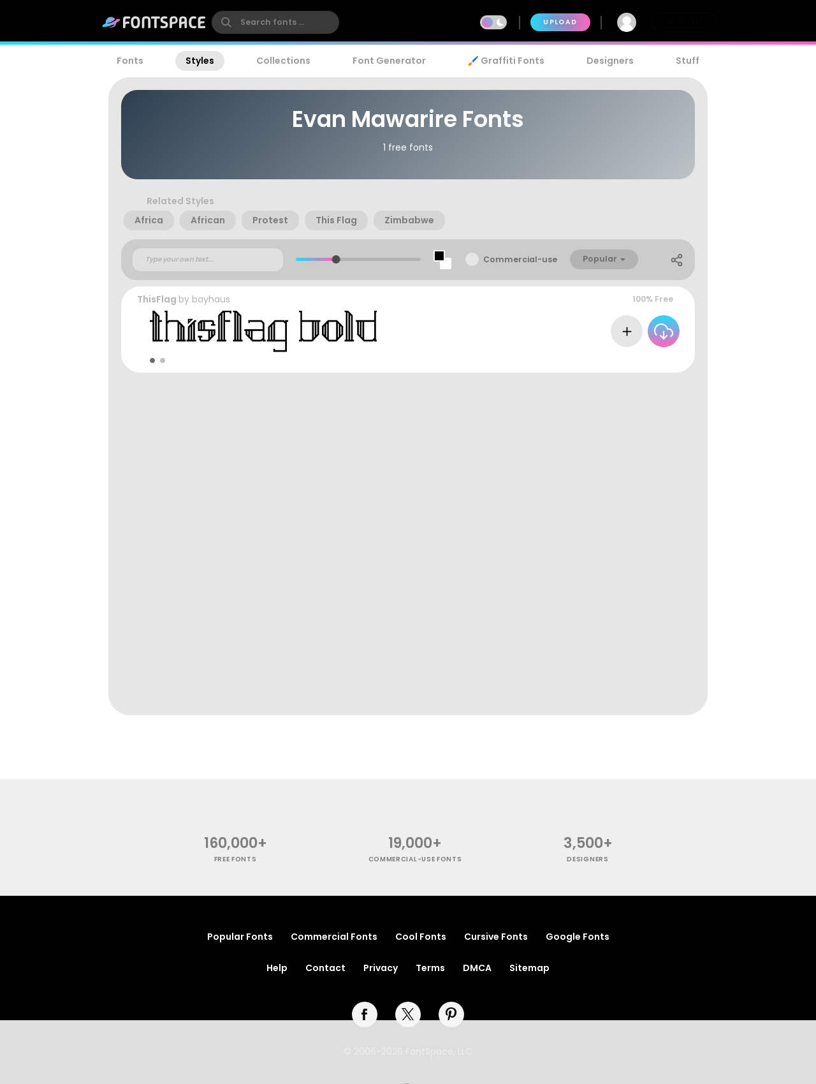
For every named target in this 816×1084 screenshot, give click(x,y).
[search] (275, 22)
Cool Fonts (420, 936)
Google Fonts (577, 936)
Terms (430, 967)
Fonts (130, 60)
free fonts (235, 859)
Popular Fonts (240, 936)
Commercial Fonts (334, 936)
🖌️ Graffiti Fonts (506, 60)
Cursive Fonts (496, 936)
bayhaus (211, 299)
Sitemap (529, 967)
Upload (560, 22)
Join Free (685, 22)
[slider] (336, 259)
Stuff (687, 60)
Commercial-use (520, 259)
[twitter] (408, 1014)
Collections (283, 60)
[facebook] (364, 1014)
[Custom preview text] (208, 259)
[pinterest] (451, 1014)
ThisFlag (157, 299)
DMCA (477, 967)
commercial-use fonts (415, 859)
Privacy (380, 967)
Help (277, 967)
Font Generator (389, 60)
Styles (200, 60)
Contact (325, 967)
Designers (610, 60)
